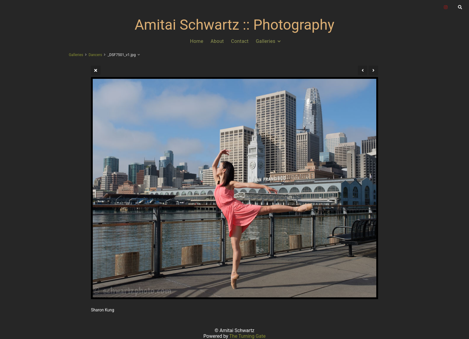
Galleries (265, 41)
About (217, 41)
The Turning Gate (247, 336)
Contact (240, 41)
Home (196, 41)
